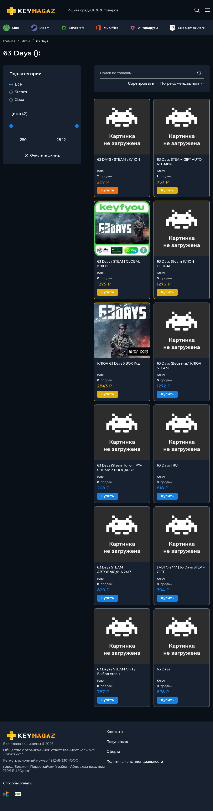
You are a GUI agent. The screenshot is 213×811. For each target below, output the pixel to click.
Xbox (16, 100)
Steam (18, 92)
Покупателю (117, 742)
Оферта (113, 752)
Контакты (114, 732)
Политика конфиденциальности (134, 762)
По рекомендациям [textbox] (179, 83)
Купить (107, 190)
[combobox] (179, 83)
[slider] (11, 126)
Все (15, 84)
